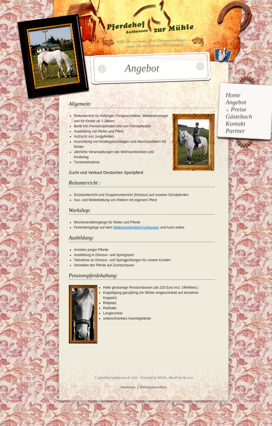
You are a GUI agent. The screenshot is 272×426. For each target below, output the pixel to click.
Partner (235, 130)
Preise (238, 109)
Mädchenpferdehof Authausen (136, 227)
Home (233, 95)
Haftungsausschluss (153, 387)
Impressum (128, 387)
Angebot (236, 102)
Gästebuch (239, 116)
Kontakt (235, 123)
